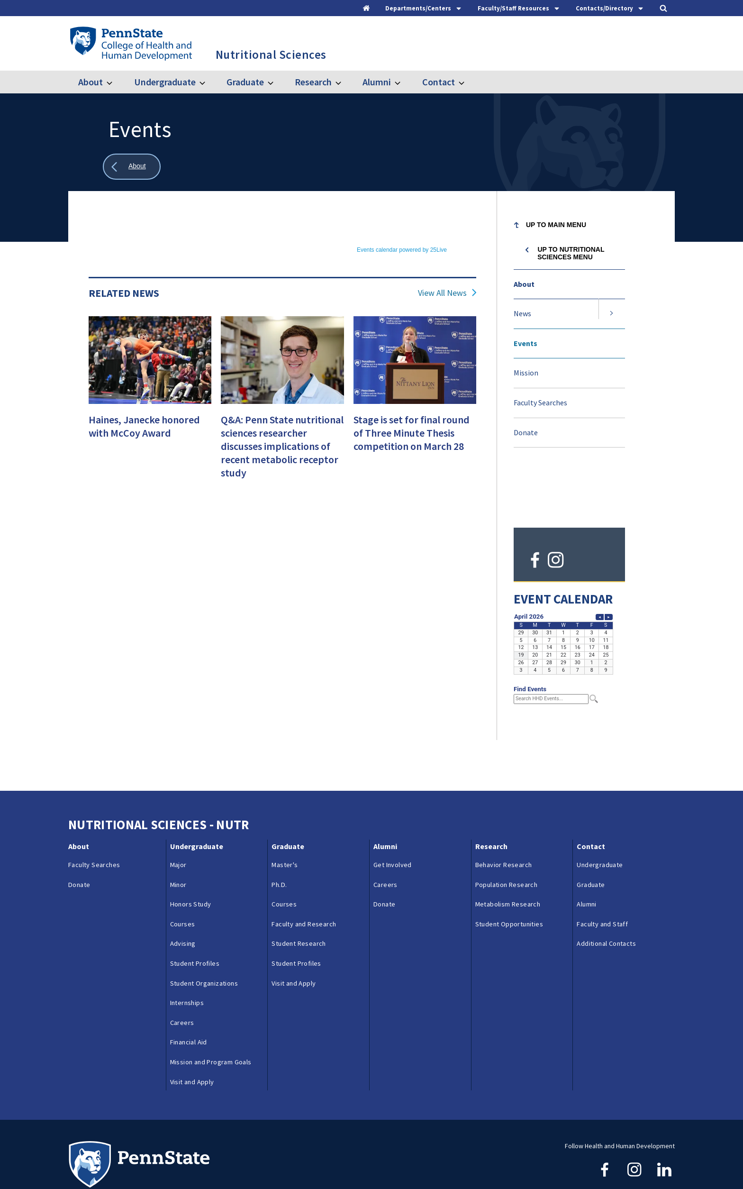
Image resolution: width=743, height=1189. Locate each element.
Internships (187, 946)
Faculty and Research (304, 868)
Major (178, 809)
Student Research (299, 887)
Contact (438, 82)
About (90, 82)
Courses (182, 868)
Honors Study (190, 848)
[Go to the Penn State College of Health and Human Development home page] (130, 43)
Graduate (245, 82)
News (522, 313)
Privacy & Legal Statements (309, 1161)
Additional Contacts (606, 887)
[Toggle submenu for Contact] (467, 82)
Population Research (506, 828)
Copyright (377, 1161)
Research (313, 82)
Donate (526, 432)
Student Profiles (194, 907)
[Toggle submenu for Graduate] (276, 82)
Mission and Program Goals (211, 1006)
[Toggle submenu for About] (115, 82)
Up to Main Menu (556, 225)
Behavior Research (503, 809)
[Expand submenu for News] (611, 314)
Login (413, 1161)
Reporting (241, 1161)
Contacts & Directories (180, 1161)
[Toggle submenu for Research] (344, 82)
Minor (178, 828)
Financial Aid (188, 986)
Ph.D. (279, 828)
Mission (526, 372)
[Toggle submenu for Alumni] (403, 82)
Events (525, 343)
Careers (182, 966)
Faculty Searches (540, 402)
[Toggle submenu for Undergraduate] (208, 82)
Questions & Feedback (100, 1161)
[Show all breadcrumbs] (132, 167)
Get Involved (392, 809)
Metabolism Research (508, 848)
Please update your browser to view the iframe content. (282, 248)
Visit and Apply (192, 1025)
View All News (442, 293)
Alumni (376, 82)
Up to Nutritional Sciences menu (570, 253)
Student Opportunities (509, 868)
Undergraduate (165, 82)
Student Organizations (204, 927)
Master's (285, 809)
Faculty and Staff (602, 868)
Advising (183, 887)
